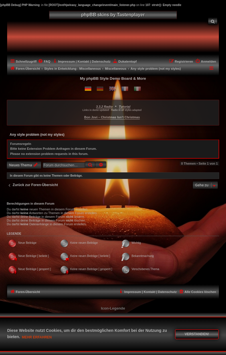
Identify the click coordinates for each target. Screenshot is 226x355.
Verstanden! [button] (197, 334)
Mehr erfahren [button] (37, 337)
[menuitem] (213, 21)
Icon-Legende (113, 308)
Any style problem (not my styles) (37, 135)
